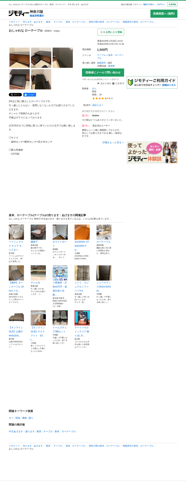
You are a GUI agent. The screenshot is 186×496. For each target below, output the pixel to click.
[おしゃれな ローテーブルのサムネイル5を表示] (41, 79)
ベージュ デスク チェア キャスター (16, 238)
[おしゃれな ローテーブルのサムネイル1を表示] (19, 57)
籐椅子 (38, 234)
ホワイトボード (60, 236)
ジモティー (14, 22)
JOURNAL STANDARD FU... (82, 238)
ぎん (94, 88)
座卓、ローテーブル (75, 22)
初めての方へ (148, 4)
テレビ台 (38, 274)
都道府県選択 (37, 15)
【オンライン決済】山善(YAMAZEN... (16, 323)
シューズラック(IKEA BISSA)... (104, 278)
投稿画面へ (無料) (164, 13)
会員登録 (172, 4)
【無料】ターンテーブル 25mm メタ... (16, 278)
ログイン (161, 4)
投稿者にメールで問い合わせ (103, 72)
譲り (31, 418)
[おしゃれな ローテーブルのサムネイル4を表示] (19, 79)
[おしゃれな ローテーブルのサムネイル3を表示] (63, 57)
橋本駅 (111, 66)
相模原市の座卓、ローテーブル (138, 22)
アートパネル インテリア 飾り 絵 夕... (82, 323)
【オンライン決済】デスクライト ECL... (38, 325)
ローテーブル (104, 234)
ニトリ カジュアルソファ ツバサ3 (82, 278)
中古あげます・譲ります (22, 431)
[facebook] (29, 95)
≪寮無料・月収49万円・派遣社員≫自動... (60, 280)
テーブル (58, 22)
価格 (24, 418)
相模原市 (101, 63)
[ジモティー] (19, 13)
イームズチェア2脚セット (60, 321)
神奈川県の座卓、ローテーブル (104, 22)
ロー (11, 418)
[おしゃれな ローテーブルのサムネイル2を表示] (41, 57)
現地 (17, 418)
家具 (48, 22)
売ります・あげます (33, 22)
